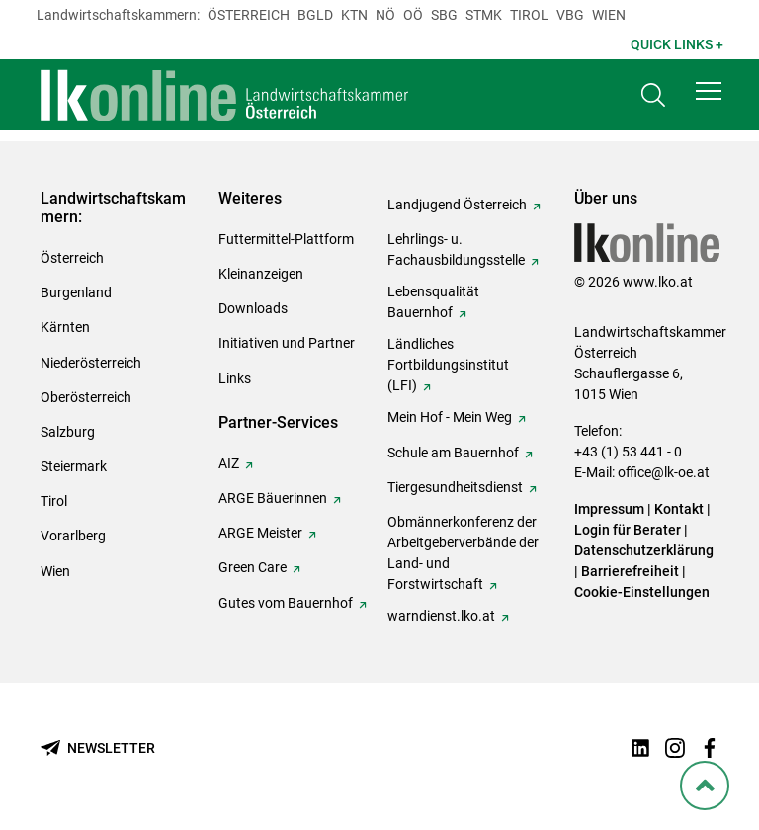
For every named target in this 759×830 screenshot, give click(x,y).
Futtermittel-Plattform (286, 239)
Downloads (253, 308)
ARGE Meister (260, 532)
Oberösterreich (86, 397)
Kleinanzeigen (260, 274)
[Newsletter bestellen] (98, 748)
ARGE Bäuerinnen (272, 498)
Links (234, 378)
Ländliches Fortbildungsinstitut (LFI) (448, 364)
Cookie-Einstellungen (642, 592)
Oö (413, 15)
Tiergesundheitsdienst (455, 487)
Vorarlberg (73, 535)
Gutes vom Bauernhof (285, 603)
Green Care (252, 567)
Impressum (609, 509)
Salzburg (68, 432)
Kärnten (65, 327)
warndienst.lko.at (441, 615)
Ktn (354, 15)
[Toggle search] (653, 95)
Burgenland (76, 292)
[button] (708, 91)
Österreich (249, 15)
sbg (444, 15)
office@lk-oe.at (664, 472)
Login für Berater (627, 530)
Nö (385, 15)
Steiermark (74, 466)
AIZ (228, 463)
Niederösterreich (91, 363)
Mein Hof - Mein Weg (449, 417)
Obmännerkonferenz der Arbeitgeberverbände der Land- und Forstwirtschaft (463, 553)
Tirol (529, 15)
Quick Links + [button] (677, 44)
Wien (609, 15)
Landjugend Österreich (457, 204)
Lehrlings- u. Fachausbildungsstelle (456, 249)
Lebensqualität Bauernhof (433, 302)
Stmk (483, 15)
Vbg (570, 15)
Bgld (315, 15)
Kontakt (679, 509)
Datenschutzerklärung (644, 550)
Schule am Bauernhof (453, 452)
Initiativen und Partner (286, 343)
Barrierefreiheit (630, 571)
